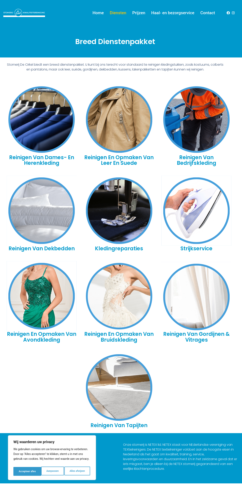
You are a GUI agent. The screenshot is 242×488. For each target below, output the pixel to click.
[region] (52, 459)
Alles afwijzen (49, 471)
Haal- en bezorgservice (172, 11)
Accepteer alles (77, 471)
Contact (207, 11)
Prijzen (138, 11)
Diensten (118, 11)
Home (98, 11)
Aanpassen (24, 471)
